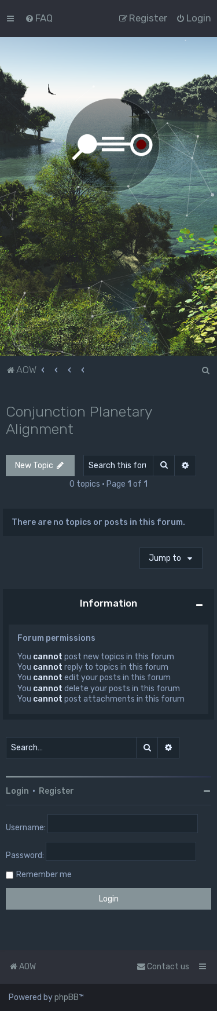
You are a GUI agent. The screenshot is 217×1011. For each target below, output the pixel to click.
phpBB (66, 997)
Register (56, 791)
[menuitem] (39, 18)
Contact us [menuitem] (163, 967)
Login (17, 791)
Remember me (44, 874)
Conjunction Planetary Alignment (79, 420)
